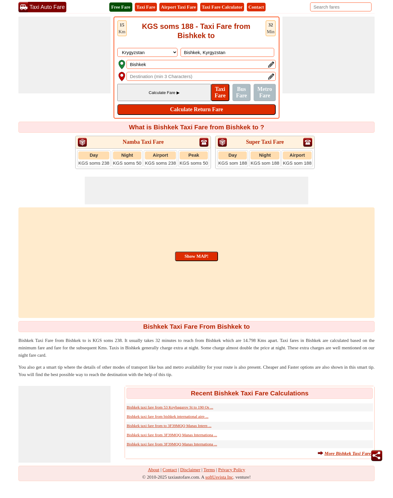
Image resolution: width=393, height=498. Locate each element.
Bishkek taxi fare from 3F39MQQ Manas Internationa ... (171, 435)
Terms (209, 469)
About (154, 469)
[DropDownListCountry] (147, 52)
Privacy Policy (231, 469)
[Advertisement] (64, 55)
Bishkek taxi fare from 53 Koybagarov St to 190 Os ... (169, 407)
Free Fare (120, 7)
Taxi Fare (145, 7)
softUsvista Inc (219, 477)
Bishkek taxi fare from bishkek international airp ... (167, 416)
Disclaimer (190, 469)
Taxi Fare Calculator (222, 7)
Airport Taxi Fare (178, 7)
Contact (256, 7)
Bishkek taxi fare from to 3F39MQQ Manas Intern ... (168, 425)
